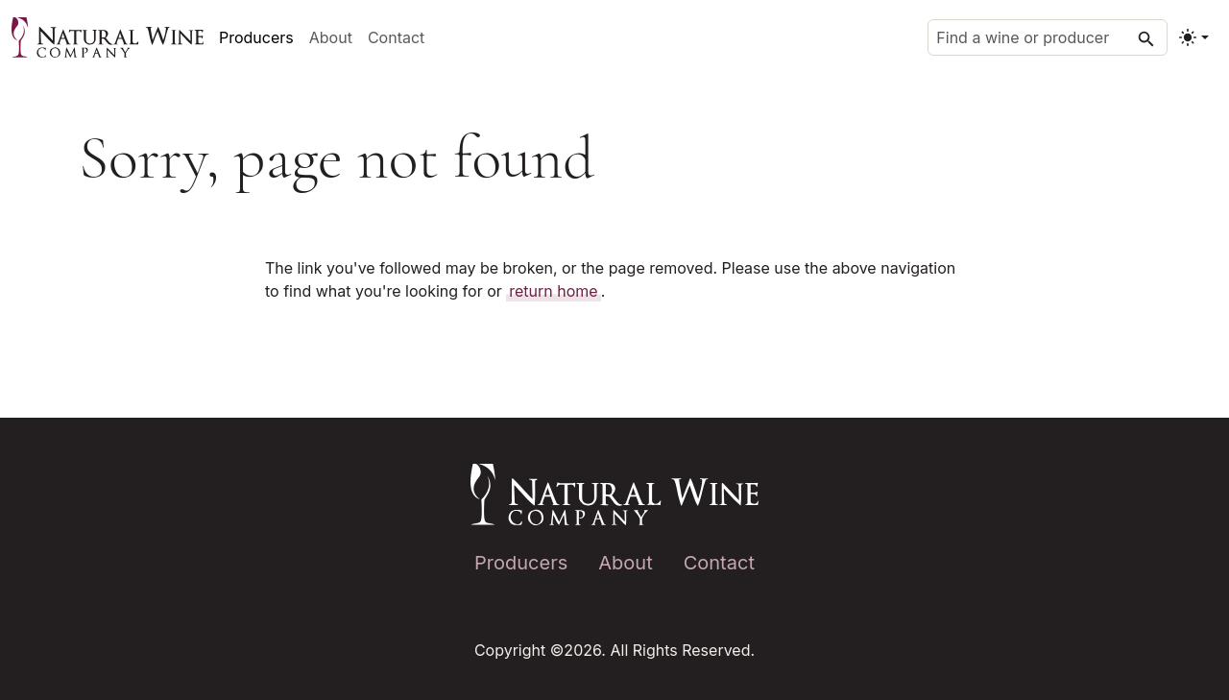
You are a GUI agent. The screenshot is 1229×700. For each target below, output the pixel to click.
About (330, 37)
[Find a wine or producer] (1048, 37)
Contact (396, 37)
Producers (256, 37)
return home (553, 291)
